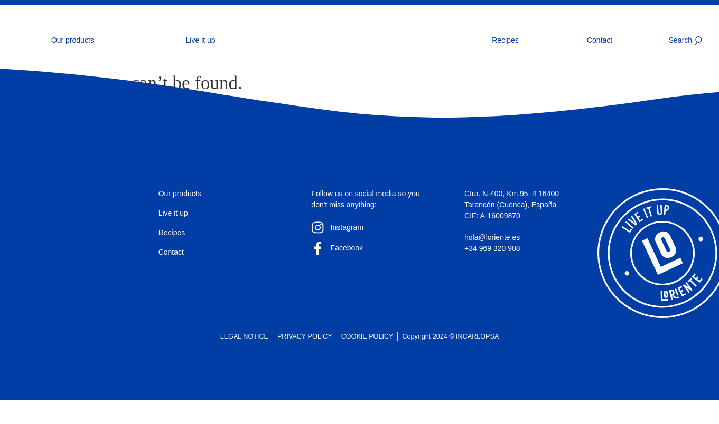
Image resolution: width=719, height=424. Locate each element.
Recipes (505, 40)
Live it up (201, 40)
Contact (599, 40)
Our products (72, 40)
